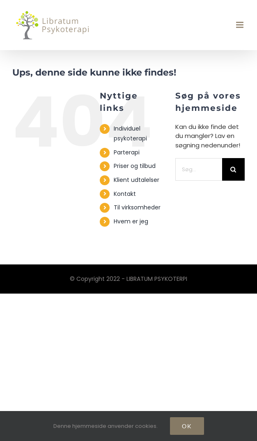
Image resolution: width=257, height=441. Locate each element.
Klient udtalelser (136, 180)
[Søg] (233, 169)
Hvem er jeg (131, 221)
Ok (187, 426)
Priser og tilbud (135, 166)
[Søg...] (198, 169)
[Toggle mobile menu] (240, 25)
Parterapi (127, 152)
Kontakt (125, 194)
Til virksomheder (137, 207)
